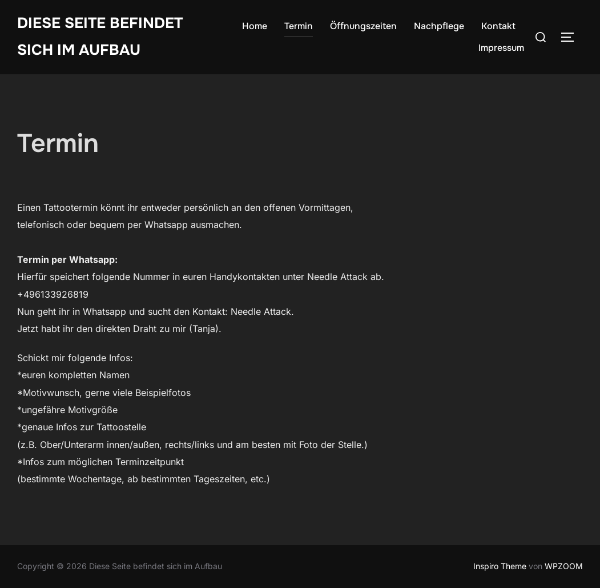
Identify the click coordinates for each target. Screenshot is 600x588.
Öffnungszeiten (363, 26)
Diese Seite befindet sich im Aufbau (100, 36)
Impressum (501, 48)
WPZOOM (564, 566)
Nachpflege (439, 26)
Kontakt (498, 26)
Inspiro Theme (499, 566)
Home (254, 26)
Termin (298, 26)
